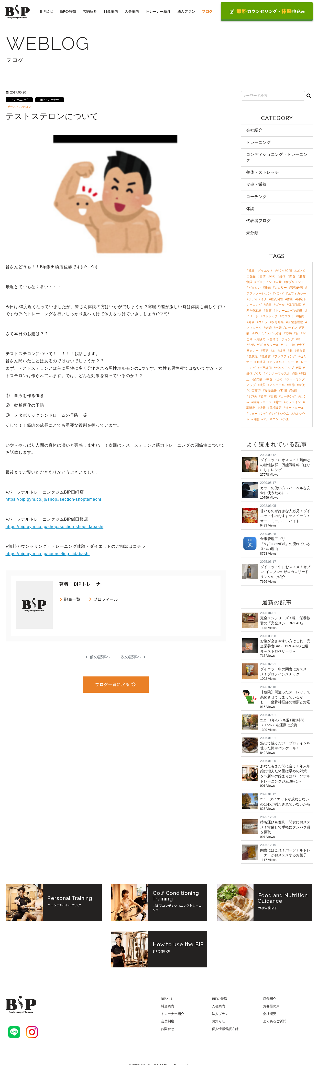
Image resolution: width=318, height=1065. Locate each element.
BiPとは (46, 11)
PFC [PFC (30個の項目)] (272, 276)
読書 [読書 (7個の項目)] (269, 305)
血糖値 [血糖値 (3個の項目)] (261, 362)
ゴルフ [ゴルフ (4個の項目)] (263, 322)
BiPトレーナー (49, 99)
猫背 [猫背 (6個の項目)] (269, 310)
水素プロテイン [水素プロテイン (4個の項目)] (286, 328)
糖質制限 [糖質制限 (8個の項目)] (277, 299)
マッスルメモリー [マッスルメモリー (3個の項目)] (281, 362)
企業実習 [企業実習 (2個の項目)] (254, 390)
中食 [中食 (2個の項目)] (269, 379)
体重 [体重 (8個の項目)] (290, 299)
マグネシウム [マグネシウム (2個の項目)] (280, 413)
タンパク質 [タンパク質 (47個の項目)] (284, 270)
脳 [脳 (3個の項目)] (290, 351)
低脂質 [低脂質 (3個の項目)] (266, 356)
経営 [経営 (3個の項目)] (282, 351)
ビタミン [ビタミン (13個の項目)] (254, 287)
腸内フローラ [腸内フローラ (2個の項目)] (262, 402)
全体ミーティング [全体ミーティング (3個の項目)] (281, 339)
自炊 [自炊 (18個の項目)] (279, 282)
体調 (250, 208)
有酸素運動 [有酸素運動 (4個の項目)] (295, 322)
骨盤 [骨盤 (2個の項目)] (256, 419)
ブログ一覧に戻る (115, 684)
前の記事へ (97, 657)
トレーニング (19, 99)
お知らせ (218, 1021)
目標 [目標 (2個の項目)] (274, 396)
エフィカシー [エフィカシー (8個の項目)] (297, 293)
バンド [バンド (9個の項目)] (279, 293)
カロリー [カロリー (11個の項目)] (281, 287)
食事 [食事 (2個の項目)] (264, 396)
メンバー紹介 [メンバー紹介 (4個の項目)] (272, 333)
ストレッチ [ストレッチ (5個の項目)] (270, 316)
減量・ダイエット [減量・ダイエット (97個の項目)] (260, 270)
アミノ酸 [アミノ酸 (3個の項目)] (289, 345)
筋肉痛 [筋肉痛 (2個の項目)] (257, 379)
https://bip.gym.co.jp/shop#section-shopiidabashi (55, 526)
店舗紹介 (90, 11)
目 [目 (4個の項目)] (297, 333)
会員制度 (167, 1021)
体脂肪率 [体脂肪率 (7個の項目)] (295, 305)
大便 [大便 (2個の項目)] (302, 385)
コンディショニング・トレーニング (277, 157)
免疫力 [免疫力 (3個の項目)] (261, 339)
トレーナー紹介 (158, 11)
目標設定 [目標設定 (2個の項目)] (275, 408)
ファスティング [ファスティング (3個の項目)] (285, 356)
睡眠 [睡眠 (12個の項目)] (268, 287)
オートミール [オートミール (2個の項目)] (295, 408)
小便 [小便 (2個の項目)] (285, 419)
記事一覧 (69, 599)
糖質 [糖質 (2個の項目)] (262, 385)
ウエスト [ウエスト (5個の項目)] (288, 316)
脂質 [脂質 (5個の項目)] (301, 316)
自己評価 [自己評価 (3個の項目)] (265, 368)
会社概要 (269, 1014)
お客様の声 (271, 1006)
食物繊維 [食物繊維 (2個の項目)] (271, 390)
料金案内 (111, 11)
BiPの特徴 (68, 11)
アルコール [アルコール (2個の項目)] (277, 385)
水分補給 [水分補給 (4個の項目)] (277, 322)
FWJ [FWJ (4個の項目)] (256, 333)
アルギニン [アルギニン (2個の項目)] (271, 419)
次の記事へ (133, 657)
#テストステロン (19, 107)
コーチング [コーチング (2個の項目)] (288, 396)
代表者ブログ (258, 221)
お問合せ (167, 1029)
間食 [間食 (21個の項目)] (292, 276)
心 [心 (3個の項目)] (274, 351)
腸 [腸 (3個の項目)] (299, 368)
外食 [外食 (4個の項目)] (251, 322)
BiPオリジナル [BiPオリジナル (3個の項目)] (269, 345)
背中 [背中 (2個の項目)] (279, 402)
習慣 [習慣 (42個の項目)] (262, 276)
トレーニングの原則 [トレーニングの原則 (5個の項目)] (289, 310)
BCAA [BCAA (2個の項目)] (252, 396)
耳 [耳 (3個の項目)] (299, 339)
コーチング (256, 196)
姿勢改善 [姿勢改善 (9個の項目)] (297, 287)
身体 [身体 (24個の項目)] (282, 276)
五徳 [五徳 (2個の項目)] (292, 385)
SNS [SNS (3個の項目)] (251, 345)
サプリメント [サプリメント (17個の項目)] (295, 282)
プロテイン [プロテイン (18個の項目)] (264, 282)
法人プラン (186, 11)
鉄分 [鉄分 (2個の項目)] (262, 408)
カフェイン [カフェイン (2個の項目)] (293, 402)
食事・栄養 (256, 184)
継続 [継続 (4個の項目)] (269, 328)
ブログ (207, 11)
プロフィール (103, 599)
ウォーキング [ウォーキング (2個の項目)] (257, 413)
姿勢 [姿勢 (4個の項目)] (289, 333)
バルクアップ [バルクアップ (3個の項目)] (285, 368)
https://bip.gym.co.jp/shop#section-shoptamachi (53, 499)
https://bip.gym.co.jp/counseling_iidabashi (48, 554)
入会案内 (132, 11)
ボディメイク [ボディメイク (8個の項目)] (257, 299)
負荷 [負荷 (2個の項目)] (279, 379)
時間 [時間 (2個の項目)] (284, 390)
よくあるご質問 (274, 1021)
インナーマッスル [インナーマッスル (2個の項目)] (278, 373)
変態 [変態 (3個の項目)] (265, 351)
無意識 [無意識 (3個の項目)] (253, 356)
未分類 (252, 233)
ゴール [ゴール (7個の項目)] (280, 305)
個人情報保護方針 (225, 1029)
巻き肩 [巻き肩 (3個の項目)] (300, 351)
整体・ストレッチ (262, 172)
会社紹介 (254, 130)
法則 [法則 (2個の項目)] (294, 390)
